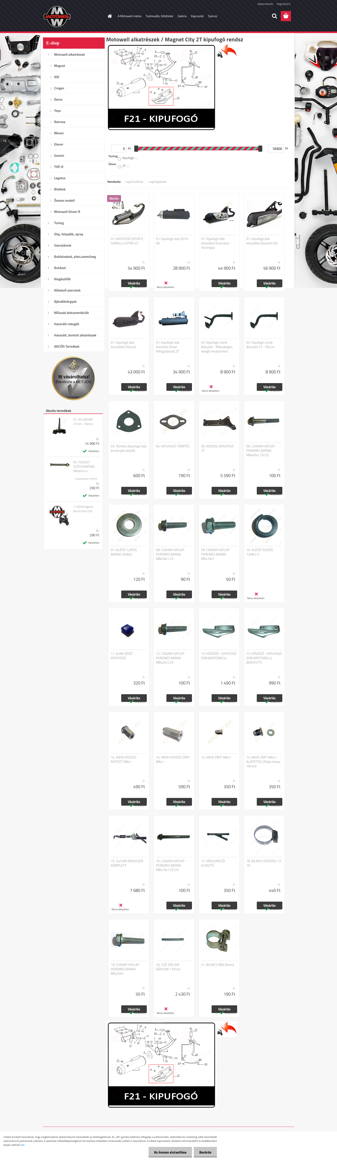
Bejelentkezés (265, 4)
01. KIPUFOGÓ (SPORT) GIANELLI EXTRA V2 (127, 241)
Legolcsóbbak (134, 181)
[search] (274, 16)
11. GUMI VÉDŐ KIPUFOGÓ (121, 656)
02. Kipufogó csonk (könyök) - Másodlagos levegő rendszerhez (217, 347)
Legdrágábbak (157, 181)
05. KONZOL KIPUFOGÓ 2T (217, 448)
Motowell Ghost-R (67, 211)
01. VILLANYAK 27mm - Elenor (83, 421)
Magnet (59, 65)
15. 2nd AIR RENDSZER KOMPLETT (127, 863)
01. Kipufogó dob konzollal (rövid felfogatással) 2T (167, 347)
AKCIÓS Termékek (67, 346)
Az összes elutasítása (170, 1152)
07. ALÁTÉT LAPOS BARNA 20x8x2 (124, 552)
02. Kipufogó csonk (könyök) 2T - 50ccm (260, 344)
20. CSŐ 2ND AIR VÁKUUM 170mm (168, 967)
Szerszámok (62, 245)
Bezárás (205, 1152)
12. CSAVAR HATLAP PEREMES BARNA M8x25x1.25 (170, 658)
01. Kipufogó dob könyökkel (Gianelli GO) (262, 241)
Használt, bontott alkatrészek (75, 335)
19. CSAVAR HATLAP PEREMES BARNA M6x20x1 (125, 969)
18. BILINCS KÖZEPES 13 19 (263, 863)
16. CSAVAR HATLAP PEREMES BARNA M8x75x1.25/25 (170, 865)
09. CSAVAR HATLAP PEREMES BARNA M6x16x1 (215, 554)
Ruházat (60, 267)
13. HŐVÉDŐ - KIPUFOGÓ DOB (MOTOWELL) (219, 656)
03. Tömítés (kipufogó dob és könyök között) (129, 448)
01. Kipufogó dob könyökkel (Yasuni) (123, 344)
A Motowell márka (129, 16)
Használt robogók (66, 324)
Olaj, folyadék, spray (68, 234)
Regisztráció (283, 4)
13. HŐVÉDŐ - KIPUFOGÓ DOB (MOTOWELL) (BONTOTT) (264, 658)
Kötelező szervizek (67, 290)
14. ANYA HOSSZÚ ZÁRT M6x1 (173, 759)
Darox (58, 99)
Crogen (59, 88)
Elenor (58, 144)
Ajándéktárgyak (65, 301)
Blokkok (60, 189)
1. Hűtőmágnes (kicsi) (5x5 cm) (83, 508)
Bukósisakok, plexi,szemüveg (75, 256)
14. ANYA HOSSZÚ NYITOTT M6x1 (123, 759)
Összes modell (64, 200)
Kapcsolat (197, 16)
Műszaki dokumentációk (71, 312)
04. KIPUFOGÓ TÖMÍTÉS (173, 446)
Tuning (59, 222)
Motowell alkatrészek (69, 54)
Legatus (59, 178)
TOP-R (58, 166)
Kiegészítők (62, 279)
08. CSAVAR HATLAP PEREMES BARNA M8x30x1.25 (170, 554)
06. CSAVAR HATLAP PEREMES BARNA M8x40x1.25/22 (260, 450)
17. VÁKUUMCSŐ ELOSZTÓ (213, 863)
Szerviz (212, 16)
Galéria (182, 16)
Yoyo (57, 110)
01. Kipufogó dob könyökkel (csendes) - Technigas (216, 243)
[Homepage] (109, 16)
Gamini (59, 155)
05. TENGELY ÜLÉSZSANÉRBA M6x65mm (84, 466)
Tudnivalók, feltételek (159, 16)
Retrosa (59, 121)
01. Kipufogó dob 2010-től (172, 241)
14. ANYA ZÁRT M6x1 (216, 757)
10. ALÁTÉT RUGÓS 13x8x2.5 (259, 552)
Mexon (59, 133)
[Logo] (73, 16)
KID (56, 76)
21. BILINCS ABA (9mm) (217, 965)
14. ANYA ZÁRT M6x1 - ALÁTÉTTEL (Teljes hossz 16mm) (263, 761)
